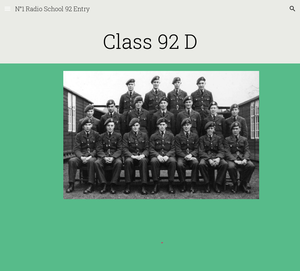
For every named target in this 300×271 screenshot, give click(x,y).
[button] (7, 8)
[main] (150, 41)
